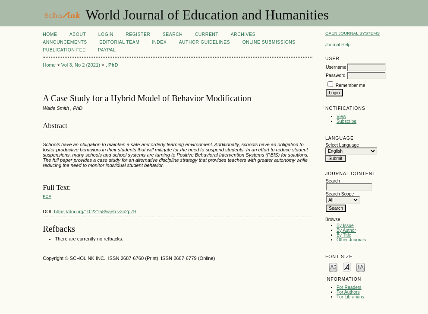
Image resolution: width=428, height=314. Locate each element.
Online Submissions (269, 42)
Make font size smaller (333, 267)
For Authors (348, 292)
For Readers (349, 287)
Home (50, 34)
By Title (344, 235)
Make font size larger (360, 267)
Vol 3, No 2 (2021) (80, 64)
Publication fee (64, 50)
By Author (346, 230)
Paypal (107, 50)
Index (159, 42)
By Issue (345, 225)
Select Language (342, 145)
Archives (243, 34)
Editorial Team (119, 42)
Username (336, 67)
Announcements (65, 42)
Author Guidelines (204, 42)
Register (138, 34)
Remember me (350, 85)
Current (206, 34)
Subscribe (346, 121)
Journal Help (337, 44)
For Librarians (350, 297)
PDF (47, 196)
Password (336, 75)
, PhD (112, 64)
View (341, 116)
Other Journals (351, 239)
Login (105, 34)
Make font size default (347, 267)
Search (173, 34)
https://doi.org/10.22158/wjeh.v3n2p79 (95, 211)
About (77, 34)
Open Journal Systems (352, 33)
